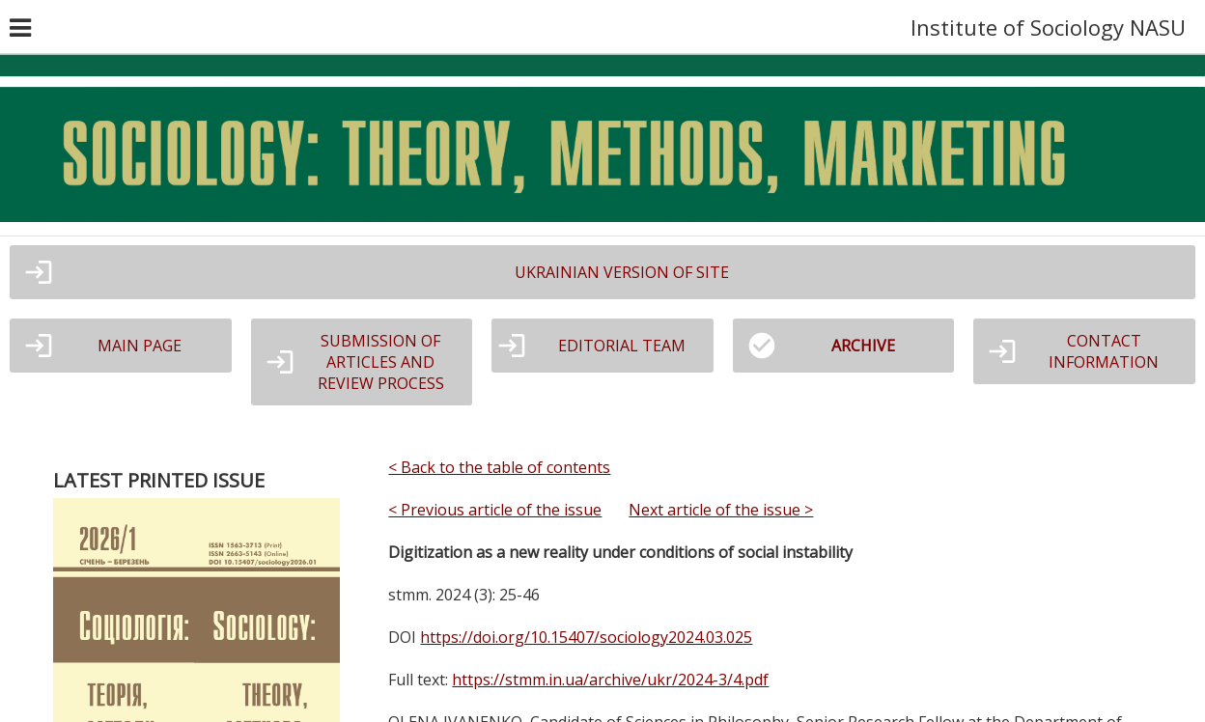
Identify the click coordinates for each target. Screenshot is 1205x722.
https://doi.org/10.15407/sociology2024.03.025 (586, 637)
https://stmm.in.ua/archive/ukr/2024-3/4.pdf (610, 679)
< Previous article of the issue (495, 509)
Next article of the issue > (721, 509)
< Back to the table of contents (499, 467)
